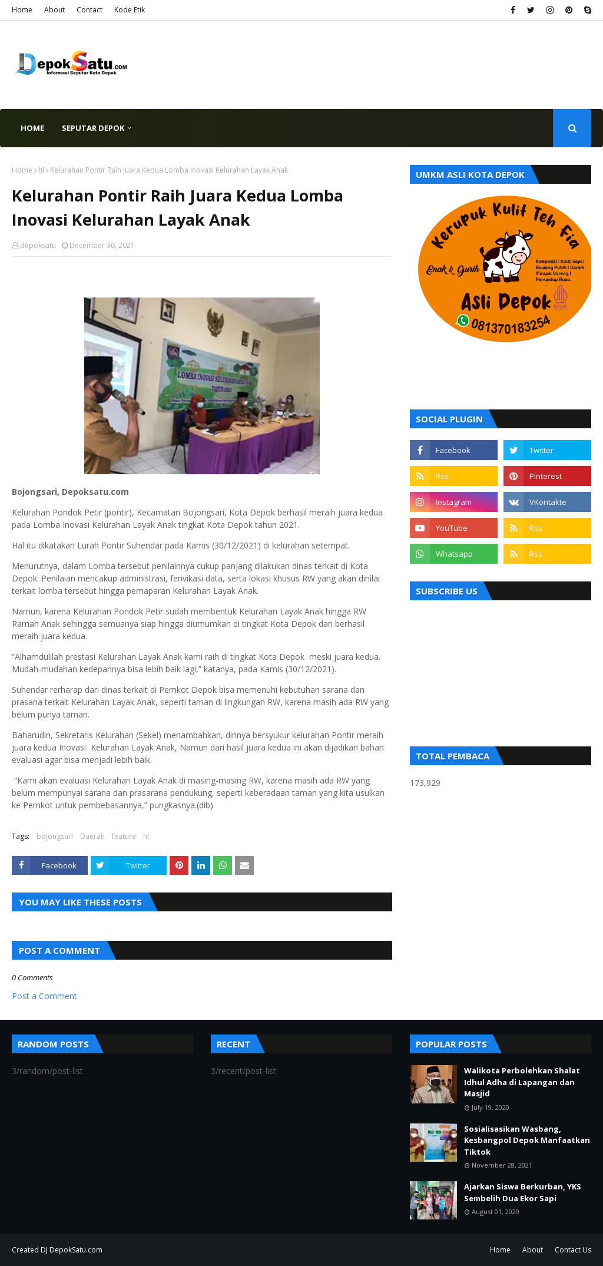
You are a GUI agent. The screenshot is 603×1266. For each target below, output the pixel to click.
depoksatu (38, 245)
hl (41, 170)
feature (124, 836)
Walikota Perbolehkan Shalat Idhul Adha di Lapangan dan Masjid (522, 1082)
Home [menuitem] (32, 128)
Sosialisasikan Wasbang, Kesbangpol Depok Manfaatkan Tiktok (527, 1140)
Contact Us (573, 1250)
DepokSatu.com (75, 1250)
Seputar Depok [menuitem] (93, 128)
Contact (89, 10)
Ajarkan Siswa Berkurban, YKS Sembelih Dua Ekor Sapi (522, 1192)
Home (22, 10)
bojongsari (55, 836)
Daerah (92, 836)
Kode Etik (129, 10)
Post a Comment (44, 995)
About (54, 10)
